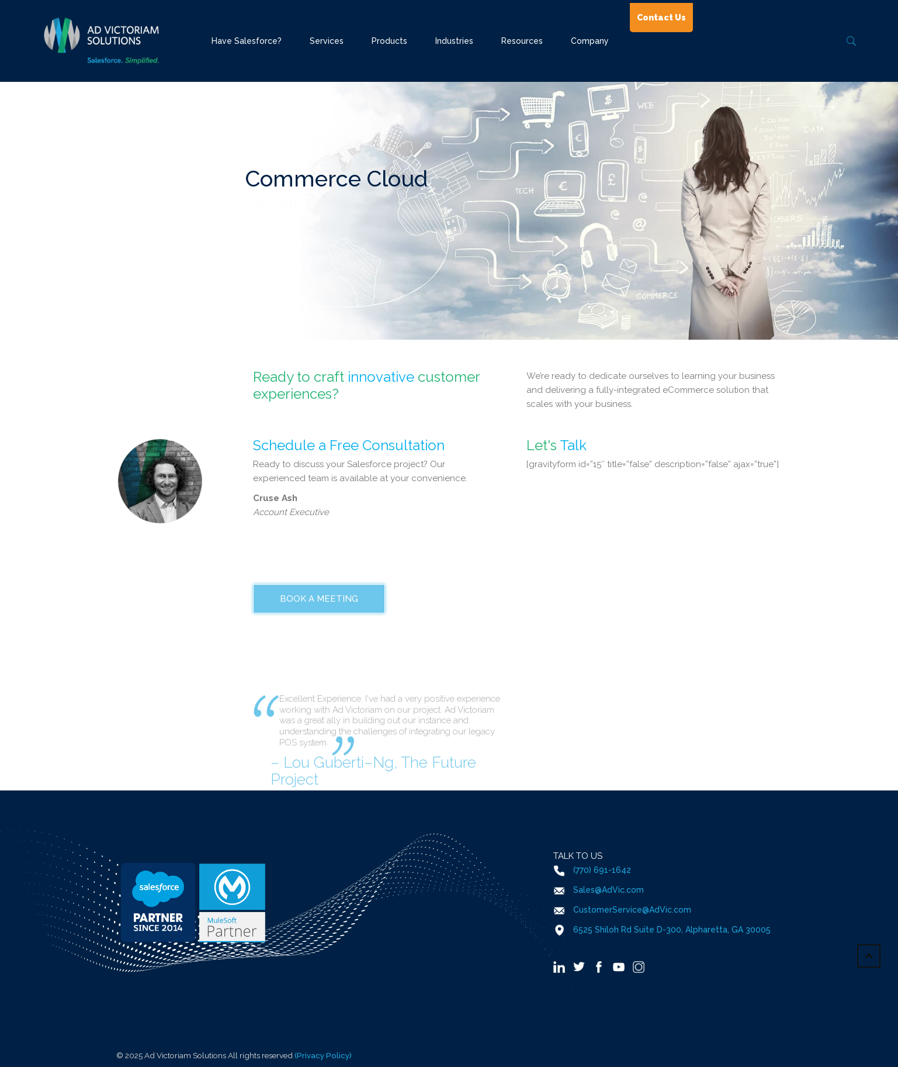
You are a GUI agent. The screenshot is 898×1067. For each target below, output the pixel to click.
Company (590, 41)
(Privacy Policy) (323, 1055)
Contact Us (661, 17)
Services (327, 41)
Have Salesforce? (247, 41)
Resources (522, 41)
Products (389, 41)
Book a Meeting (319, 649)
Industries (454, 41)
